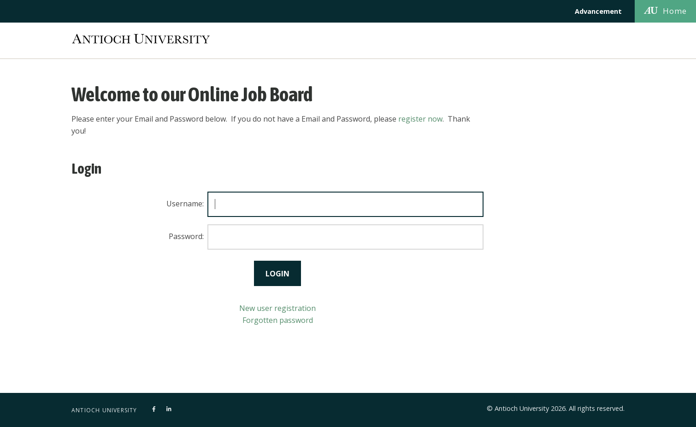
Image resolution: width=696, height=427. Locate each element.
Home (665, 11)
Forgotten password (277, 320)
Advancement (598, 11)
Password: (186, 236)
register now (420, 119)
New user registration (277, 308)
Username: (185, 204)
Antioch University (104, 410)
